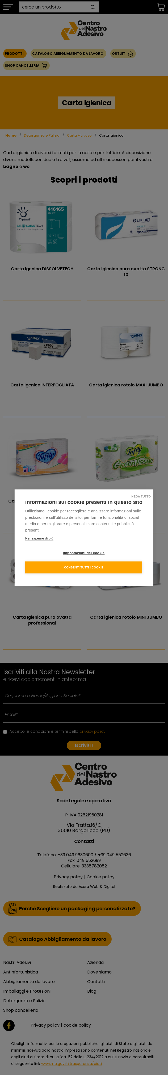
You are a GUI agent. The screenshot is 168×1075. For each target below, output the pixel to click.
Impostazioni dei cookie (84, 553)
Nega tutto (141, 496)
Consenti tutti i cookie (83, 567)
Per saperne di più (39, 538)
